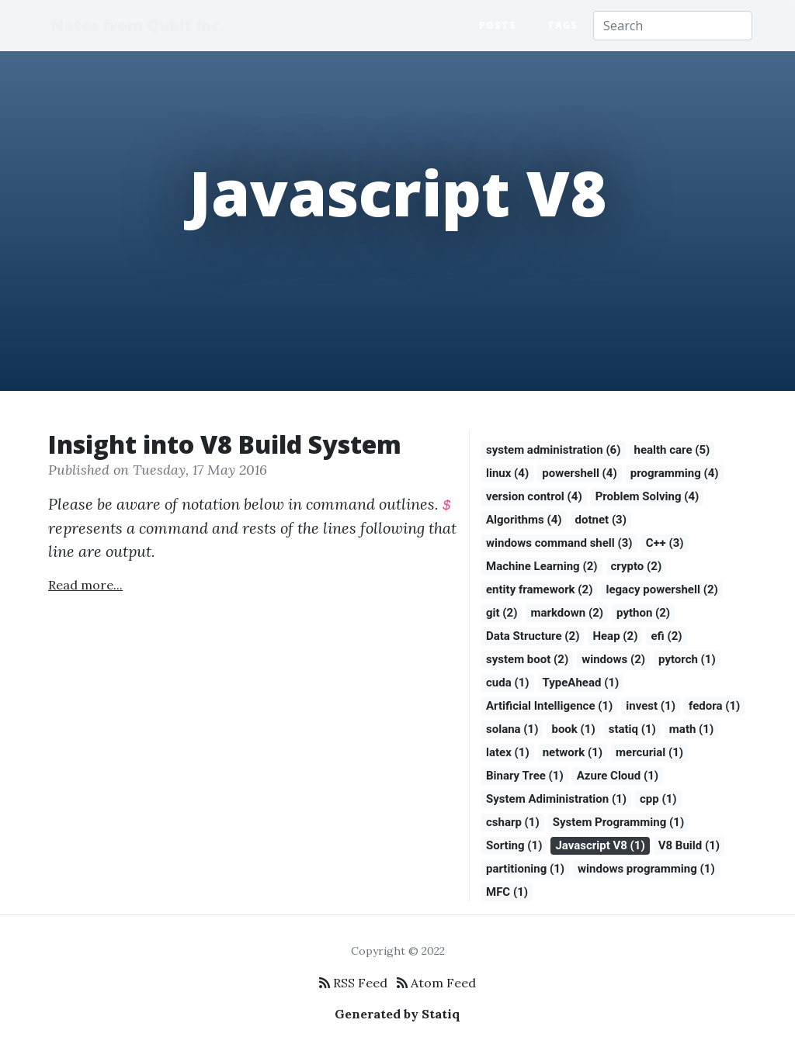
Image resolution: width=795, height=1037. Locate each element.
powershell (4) (579, 473)
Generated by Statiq (397, 1013)
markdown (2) (566, 613)
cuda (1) (507, 683)
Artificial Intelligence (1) (549, 706)
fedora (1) (714, 706)
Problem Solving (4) (647, 496)
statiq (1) (632, 729)
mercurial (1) (649, 752)
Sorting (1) (514, 845)
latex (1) (507, 752)
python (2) (643, 613)
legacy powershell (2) (661, 589)
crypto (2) (636, 566)
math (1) (691, 729)
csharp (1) (513, 822)
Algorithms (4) (524, 520)
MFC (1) (507, 892)
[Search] (672, 25)
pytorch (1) (687, 659)
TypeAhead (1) (581, 683)
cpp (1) (658, 799)
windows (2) (613, 659)
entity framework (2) (539, 589)
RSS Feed (353, 982)
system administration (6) (553, 450)
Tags (562, 25)
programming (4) (674, 473)
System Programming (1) (618, 822)
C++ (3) (665, 543)
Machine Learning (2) (542, 566)
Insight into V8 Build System (224, 444)
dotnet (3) (601, 520)
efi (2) (666, 636)
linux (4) (507, 473)
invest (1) (650, 706)
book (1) (573, 729)
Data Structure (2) (532, 636)
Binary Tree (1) (525, 776)
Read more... (85, 585)
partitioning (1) (525, 869)
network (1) (572, 752)
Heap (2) (614, 636)
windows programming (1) (646, 869)
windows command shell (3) (559, 543)
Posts (497, 25)
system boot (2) (527, 659)
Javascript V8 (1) (599, 845)
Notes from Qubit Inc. (139, 25)
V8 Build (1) (689, 845)
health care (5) (672, 450)
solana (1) (512, 729)
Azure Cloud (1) (617, 776)
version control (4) (534, 496)
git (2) (501, 613)
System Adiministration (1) (556, 799)
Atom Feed (436, 982)
